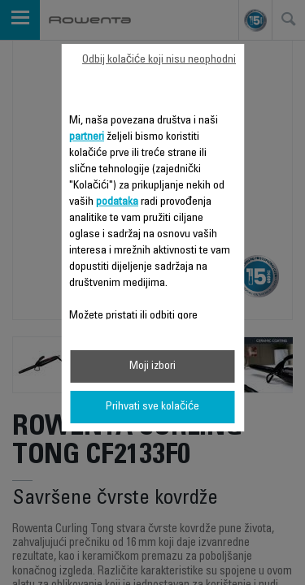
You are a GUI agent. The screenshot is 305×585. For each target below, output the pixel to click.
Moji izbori (152, 366)
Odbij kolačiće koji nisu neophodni (159, 60)
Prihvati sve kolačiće (152, 407)
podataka (117, 202)
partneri (86, 137)
